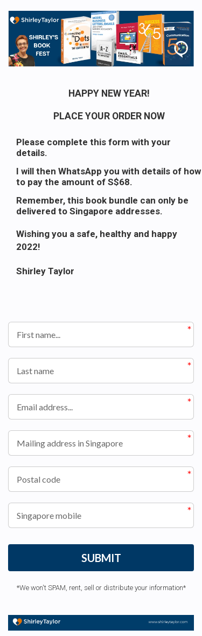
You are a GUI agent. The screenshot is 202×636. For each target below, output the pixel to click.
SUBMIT (101, 557)
